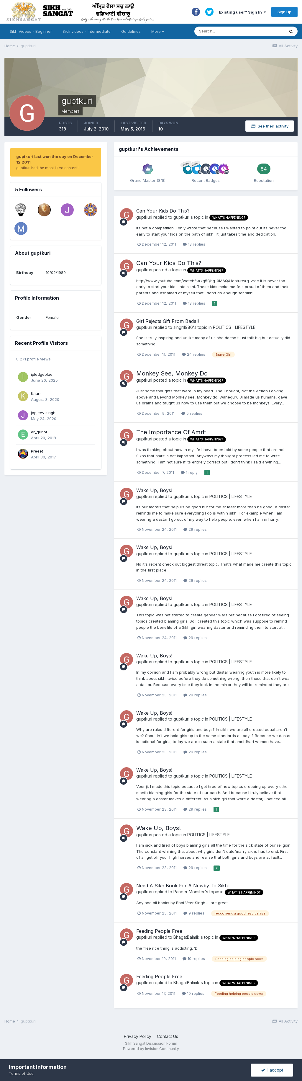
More (157, 31)
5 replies (191, 413)
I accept (272, 1069)
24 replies (193, 354)
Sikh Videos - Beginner (31, 31)
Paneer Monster (189, 891)
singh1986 (183, 327)
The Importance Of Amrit (171, 432)
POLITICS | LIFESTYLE (234, 327)
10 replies (194, 958)
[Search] (233, 31)
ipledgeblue (41, 374)
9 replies (193, 913)
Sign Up (284, 11)
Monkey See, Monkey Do (172, 373)
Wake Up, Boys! (154, 490)
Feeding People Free (159, 931)
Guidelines (131, 31)
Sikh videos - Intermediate (87, 31)
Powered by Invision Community (151, 1048)
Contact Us (167, 1036)
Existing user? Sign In (242, 12)
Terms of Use (21, 1073)
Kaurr (36, 393)
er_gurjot (39, 432)
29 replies (195, 529)
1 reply (189, 472)
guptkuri (144, 217)
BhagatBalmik (186, 937)
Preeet (37, 451)
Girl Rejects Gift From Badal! (167, 321)
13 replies (194, 244)
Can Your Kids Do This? (163, 211)
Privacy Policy (137, 1036)
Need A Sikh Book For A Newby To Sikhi (182, 886)
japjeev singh (43, 412)
